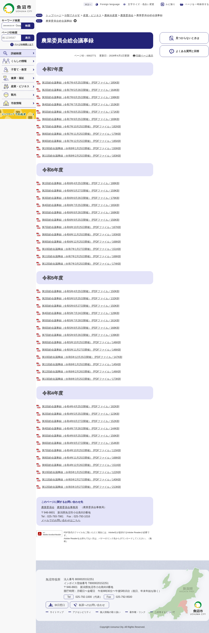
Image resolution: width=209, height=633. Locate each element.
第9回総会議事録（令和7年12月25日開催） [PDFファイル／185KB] (81, 141)
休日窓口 (60, 605)
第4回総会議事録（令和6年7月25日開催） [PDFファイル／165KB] (80, 205)
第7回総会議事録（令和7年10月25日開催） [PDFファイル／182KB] (81, 126)
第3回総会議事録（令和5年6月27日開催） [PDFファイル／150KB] (80, 305)
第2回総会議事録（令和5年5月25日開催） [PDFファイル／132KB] (80, 298)
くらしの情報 (19, 61)
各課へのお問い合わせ (92, 605)
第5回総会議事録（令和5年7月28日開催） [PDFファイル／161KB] (80, 320)
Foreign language (110, 4)
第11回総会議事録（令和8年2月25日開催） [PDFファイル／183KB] (81, 155)
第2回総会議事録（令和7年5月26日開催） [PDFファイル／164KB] (80, 90)
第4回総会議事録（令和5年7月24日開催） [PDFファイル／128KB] (80, 313)
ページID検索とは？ (23, 44)
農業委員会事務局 (67, 507)
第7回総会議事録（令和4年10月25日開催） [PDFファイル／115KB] (81, 450)
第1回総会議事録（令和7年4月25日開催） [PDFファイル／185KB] (80, 82)
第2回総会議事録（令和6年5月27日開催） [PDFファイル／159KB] (80, 190)
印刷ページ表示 (144, 55)
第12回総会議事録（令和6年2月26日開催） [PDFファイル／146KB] (81, 371)
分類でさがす (72, 15)
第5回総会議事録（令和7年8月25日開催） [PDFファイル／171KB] (80, 111)
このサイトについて (164, 612)
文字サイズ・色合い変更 (141, 4)
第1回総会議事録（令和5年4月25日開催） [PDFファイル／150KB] (80, 291)
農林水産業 (110, 15)
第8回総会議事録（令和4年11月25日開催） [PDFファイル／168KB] (81, 457)
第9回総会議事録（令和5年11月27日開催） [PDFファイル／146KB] (81, 349)
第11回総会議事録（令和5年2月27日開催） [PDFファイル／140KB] (81, 479)
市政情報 (16, 103)
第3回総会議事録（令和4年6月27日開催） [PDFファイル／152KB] (80, 421)
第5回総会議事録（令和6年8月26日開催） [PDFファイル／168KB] (80, 212)
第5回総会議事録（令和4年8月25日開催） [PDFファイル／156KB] (80, 435)
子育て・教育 (19, 69)
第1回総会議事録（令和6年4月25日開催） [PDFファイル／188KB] (80, 183)
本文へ (88, 4)
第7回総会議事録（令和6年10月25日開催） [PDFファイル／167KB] (81, 227)
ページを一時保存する (197, 4)
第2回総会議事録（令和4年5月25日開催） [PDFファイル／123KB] (80, 413)
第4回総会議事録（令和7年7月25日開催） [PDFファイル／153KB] (80, 104)
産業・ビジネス (20, 86)
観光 (13, 94)
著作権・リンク (137, 612)
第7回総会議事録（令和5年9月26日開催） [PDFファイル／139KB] (80, 335)
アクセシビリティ (82, 612)
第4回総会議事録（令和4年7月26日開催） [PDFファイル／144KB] (80, 428)
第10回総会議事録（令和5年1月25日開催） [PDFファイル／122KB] (81, 472)
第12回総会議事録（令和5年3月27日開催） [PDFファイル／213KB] (81, 487)
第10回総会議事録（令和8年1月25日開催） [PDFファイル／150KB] (81, 148)
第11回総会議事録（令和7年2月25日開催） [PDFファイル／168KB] (81, 256)
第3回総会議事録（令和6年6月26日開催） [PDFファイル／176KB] (80, 198)
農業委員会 (126, 15)
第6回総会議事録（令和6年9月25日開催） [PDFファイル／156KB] (80, 219)
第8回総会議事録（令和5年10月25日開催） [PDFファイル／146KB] (81, 342)
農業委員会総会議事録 (59, 21)
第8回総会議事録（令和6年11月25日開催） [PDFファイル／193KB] (81, 234)
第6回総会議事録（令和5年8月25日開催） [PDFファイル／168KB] (80, 327)
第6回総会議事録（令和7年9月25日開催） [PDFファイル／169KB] (80, 119)
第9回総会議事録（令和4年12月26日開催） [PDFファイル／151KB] (81, 465)
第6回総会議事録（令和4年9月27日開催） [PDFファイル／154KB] (80, 443)
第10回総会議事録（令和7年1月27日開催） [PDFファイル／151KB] (81, 249)
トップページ (53, 15)
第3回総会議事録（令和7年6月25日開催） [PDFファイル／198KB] (80, 97)
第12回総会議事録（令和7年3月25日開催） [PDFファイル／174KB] (81, 263)
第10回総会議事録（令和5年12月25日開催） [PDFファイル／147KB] (82, 357)
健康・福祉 (17, 78)
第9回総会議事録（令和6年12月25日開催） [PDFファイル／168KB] (81, 241)
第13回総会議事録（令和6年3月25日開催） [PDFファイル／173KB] (81, 379)
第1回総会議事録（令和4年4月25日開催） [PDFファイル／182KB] (80, 406)
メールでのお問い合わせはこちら (60, 520)
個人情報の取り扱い (110, 612)
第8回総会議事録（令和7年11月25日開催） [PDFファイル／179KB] (81, 133)
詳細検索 (16, 53)
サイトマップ (57, 612)
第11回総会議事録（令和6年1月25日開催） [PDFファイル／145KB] (81, 364)
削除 (75, 20)
